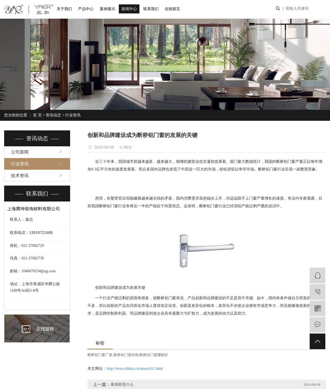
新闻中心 (129, 9)
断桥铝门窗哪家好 (153, 355)
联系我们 (151, 9)
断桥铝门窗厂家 (99, 355)
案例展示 (107, 9)
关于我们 (64, 9)
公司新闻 (20, 152)
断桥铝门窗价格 (126, 355)
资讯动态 (53, 115)
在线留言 (172, 9)
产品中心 (86, 9)
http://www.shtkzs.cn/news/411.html (135, 368)
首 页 (37, 115)
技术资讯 (20, 175)
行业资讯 (73, 115)
